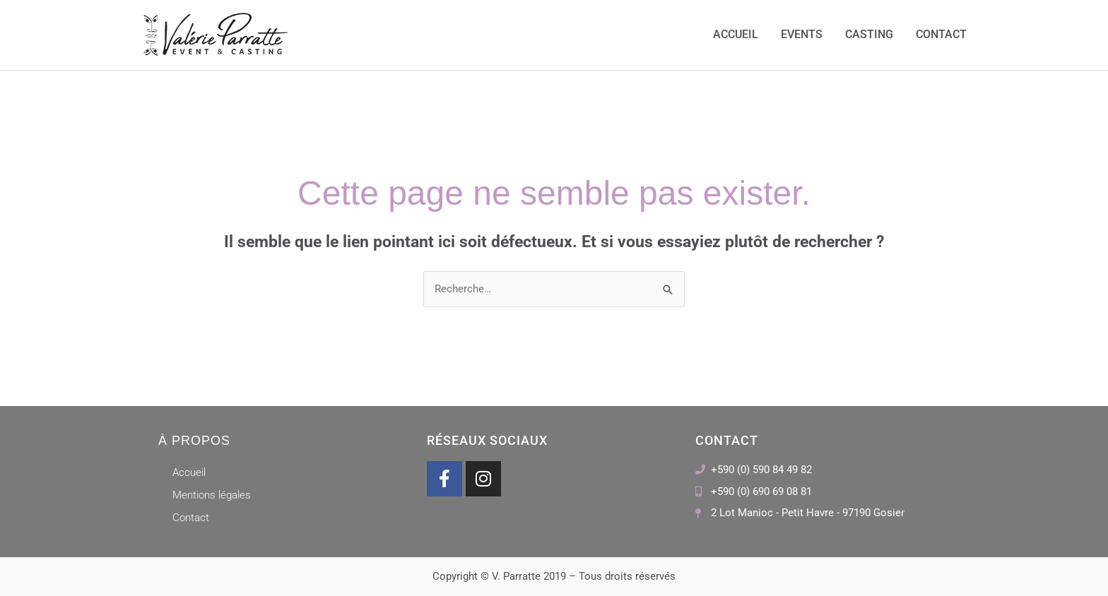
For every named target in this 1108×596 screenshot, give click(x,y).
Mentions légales (211, 495)
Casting (869, 35)
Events (802, 35)
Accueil (735, 35)
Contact (941, 35)
